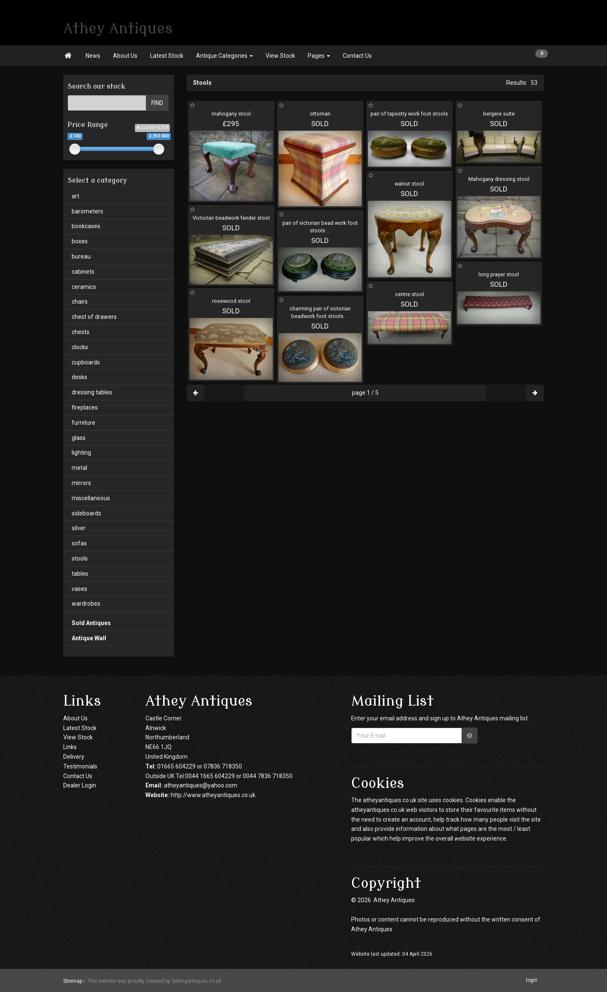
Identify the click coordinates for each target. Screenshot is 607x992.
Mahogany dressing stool (498, 179)
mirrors (81, 483)
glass (79, 437)
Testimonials (80, 766)
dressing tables (92, 392)
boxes (80, 241)
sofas (79, 543)
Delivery (73, 756)
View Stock (280, 55)
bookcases (86, 226)
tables (80, 573)
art (75, 196)
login (531, 980)
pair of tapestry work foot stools (409, 114)
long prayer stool (498, 274)
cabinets (83, 271)
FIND (157, 103)
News (93, 55)
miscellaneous (91, 498)
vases (79, 588)
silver (79, 528)
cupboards (86, 362)
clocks (80, 347)
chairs (80, 301)
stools (80, 558)
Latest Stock (166, 55)
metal (79, 467)
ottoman (320, 114)
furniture (83, 422)
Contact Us (357, 55)
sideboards (86, 513)
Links (70, 747)
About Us (125, 55)
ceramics (84, 286)
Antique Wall (89, 638)
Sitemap (72, 981)
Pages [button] (319, 55)
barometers (87, 211)
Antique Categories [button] (224, 55)
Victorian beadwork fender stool (231, 218)
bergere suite (499, 114)
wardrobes (86, 603)
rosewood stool (231, 301)
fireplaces (85, 407)
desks (79, 377)
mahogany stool (231, 114)
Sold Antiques (91, 623)
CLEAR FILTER (152, 127)
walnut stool (409, 184)
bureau (81, 256)
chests (80, 332)
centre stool (409, 294)
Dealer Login (79, 785)
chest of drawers (94, 316)
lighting (81, 452)
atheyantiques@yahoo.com (200, 785)
